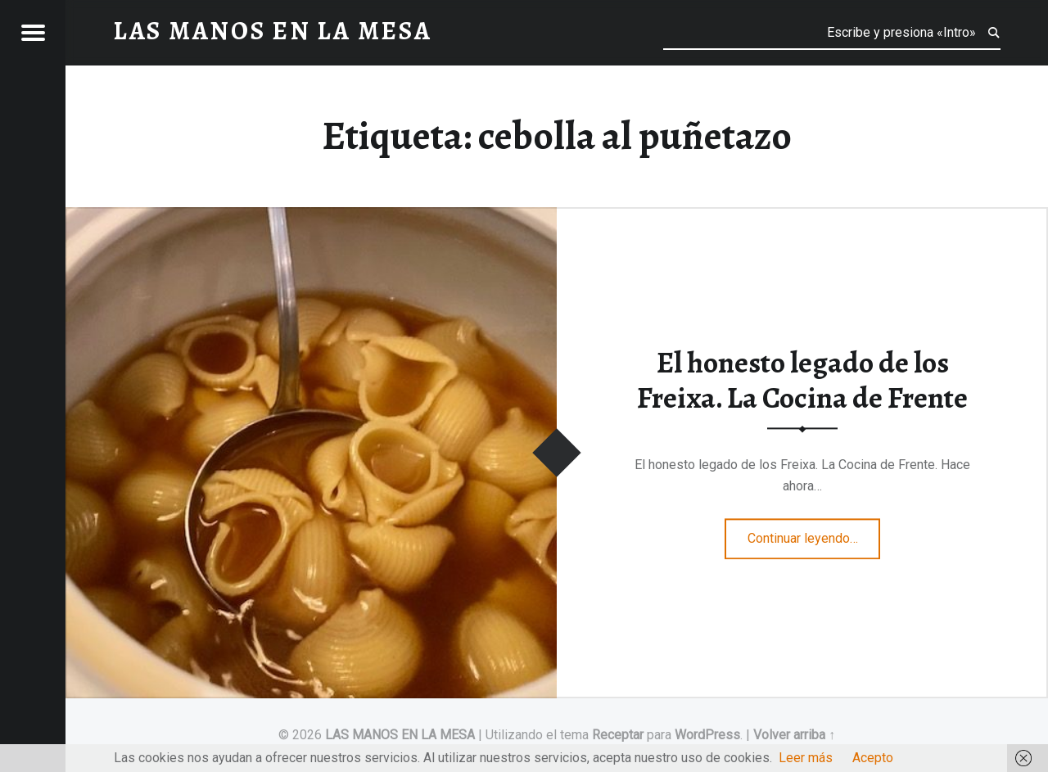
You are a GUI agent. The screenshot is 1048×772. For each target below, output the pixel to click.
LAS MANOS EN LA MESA (400, 735)
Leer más (806, 757)
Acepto (872, 757)
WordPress (707, 735)
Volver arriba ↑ (794, 735)
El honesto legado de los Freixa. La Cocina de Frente (802, 381)
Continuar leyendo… (814, 533)
